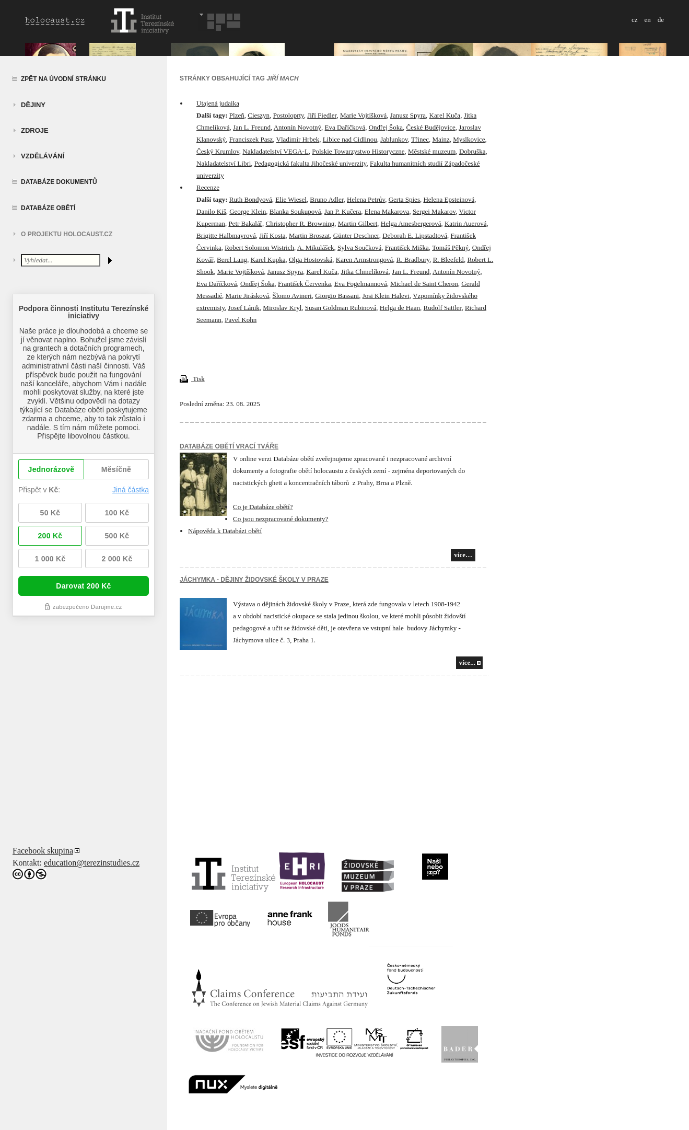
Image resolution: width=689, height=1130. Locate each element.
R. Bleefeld (448, 259)
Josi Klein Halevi (386, 295)
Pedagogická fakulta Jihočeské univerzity (310, 163)
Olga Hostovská (310, 259)
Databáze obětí (48, 208)
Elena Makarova (387, 211)
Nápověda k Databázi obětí (225, 531)
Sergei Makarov (434, 211)
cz (635, 20)
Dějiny (33, 105)
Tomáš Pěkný (450, 247)
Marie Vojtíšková (363, 115)
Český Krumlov (217, 151)
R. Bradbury (412, 259)
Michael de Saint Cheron (424, 283)
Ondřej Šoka (386, 127)
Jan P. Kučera (342, 211)
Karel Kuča (445, 115)
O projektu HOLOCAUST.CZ (66, 234)
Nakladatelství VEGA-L (275, 151)
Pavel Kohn (240, 320)
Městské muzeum (432, 151)
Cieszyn (259, 115)
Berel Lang (232, 259)
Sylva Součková (359, 247)
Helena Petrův (366, 199)
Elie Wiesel (291, 199)
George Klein (247, 211)
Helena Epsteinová (448, 199)
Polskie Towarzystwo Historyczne (358, 151)
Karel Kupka (268, 259)
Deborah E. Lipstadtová (414, 235)
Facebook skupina (43, 850)
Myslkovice (469, 139)
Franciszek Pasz (251, 139)
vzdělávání (42, 156)
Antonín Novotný (297, 127)
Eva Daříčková (345, 127)
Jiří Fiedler (321, 115)
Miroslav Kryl (282, 308)
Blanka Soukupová (295, 211)
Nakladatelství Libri (223, 163)
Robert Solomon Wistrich (259, 247)
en (647, 20)
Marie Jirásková (247, 295)
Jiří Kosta (272, 235)
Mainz (440, 139)
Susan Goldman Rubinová (341, 308)
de (661, 20)
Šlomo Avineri (292, 295)
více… (463, 555)
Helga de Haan (400, 308)
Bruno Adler (326, 199)
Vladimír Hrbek (298, 139)
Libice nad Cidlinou (350, 139)
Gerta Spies (404, 199)
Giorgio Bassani (337, 295)
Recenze (207, 187)
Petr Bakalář (245, 223)
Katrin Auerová (466, 223)
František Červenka (304, 283)
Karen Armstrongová (364, 259)
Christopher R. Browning (300, 223)
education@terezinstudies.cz (91, 862)
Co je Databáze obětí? (263, 507)
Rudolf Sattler (443, 308)
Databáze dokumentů (59, 182)
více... (467, 662)
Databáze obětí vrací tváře (229, 446)
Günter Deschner (356, 235)
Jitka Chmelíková (364, 271)
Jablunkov (394, 139)
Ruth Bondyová (250, 199)
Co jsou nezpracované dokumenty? (280, 519)
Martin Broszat (309, 235)
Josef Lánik (244, 308)
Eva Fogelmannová (360, 283)
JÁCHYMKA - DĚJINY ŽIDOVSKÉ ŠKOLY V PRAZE (254, 579)
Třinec (420, 139)
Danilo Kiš (211, 211)
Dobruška (472, 151)
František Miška (407, 247)
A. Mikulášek (315, 247)
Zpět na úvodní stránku (63, 79)
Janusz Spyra (408, 115)
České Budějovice (431, 127)
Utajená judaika (217, 103)
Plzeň (236, 115)
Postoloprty (288, 115)
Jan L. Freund (252, 127)
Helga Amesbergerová (411, 223)
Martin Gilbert (357, 223)
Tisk (192, 379)
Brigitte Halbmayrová (226, 235)
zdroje (35, 130)
